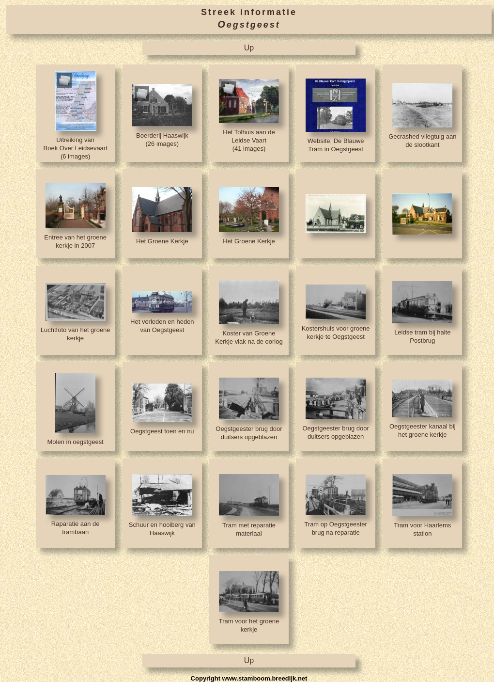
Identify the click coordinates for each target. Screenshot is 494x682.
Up (249, 48)
